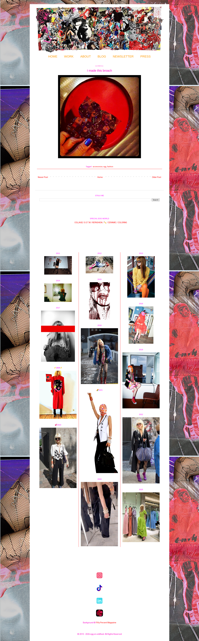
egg (104, 167)
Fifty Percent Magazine (106, 622)
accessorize (98, 167)
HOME (52, 56)
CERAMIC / (112, 222)
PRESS (145, 56)
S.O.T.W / (88, 222)
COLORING (122, 222)
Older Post (156, 177)
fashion (110, 167)
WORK (69, 56)
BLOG (102, 56)
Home (100, 177)
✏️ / (106, 222)
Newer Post (43, 177)
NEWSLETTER (123, 56)
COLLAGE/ (79, 222)
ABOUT (85, 56)
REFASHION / (98, 222)
